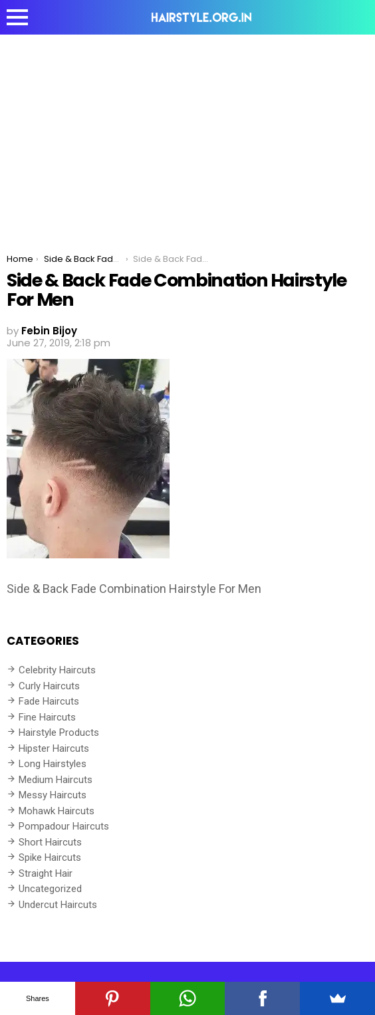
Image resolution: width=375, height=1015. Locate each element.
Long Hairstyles (52, 764)
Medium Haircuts (55, 780)
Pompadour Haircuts (64, 826)
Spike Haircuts (50, 857)
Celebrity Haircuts (57, 670)
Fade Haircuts (49, 701)
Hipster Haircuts (54, 748)
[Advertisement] (187, 134)
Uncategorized (50, 889)
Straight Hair (45, 873)
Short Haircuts (50, 842)
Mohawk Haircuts (56, 811)
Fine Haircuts (47, 717)
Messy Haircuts (52, 795)
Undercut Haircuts (58, 905)
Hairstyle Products (59, 732)
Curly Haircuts (49, 686)
